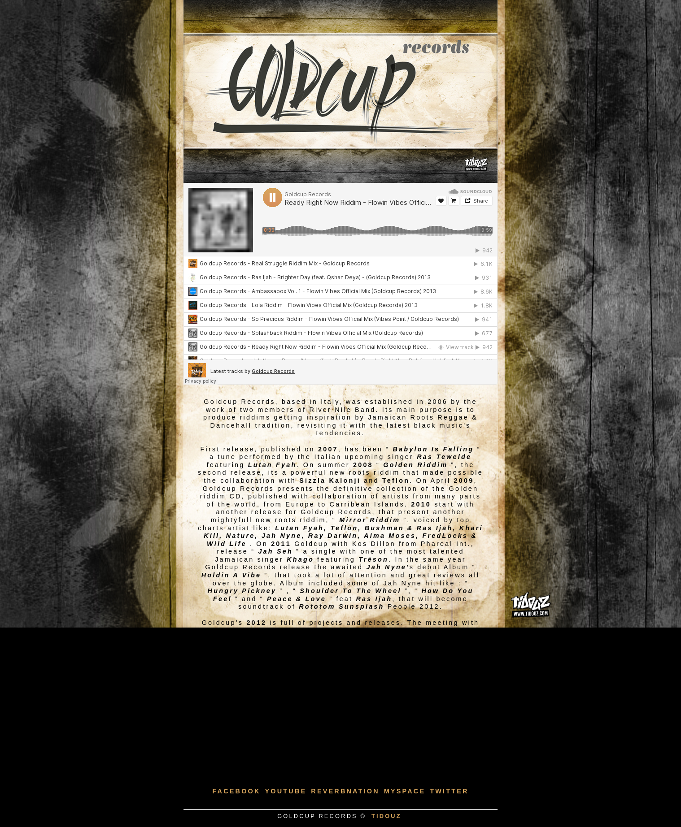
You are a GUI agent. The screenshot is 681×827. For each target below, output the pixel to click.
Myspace (405, 791)
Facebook (236, 791)
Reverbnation (345, 791)
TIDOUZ (386, 816)
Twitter (449, 791)
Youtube (286, 791)
